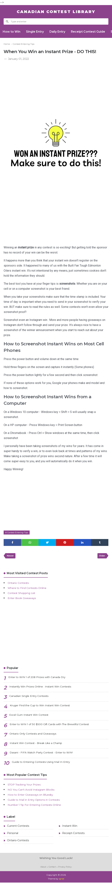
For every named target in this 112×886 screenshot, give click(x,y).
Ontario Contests (20, 584)
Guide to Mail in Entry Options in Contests (38, 801)
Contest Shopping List (23, 594)
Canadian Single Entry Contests (32, 698)
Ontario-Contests (17, 843)
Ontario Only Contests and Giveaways (36, 735)
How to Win (12, 31)
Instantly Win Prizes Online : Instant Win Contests (45, 688)
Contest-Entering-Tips (19, 532)
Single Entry (37, 31)
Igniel (61, 882)
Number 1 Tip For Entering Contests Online (39, 806)
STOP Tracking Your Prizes (27, 786)
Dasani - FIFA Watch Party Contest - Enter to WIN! (46, 754)
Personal (12, 835)
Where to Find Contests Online (30, 589)
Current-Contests (17, 827)
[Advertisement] (56, 88)
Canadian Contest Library (56, 11)
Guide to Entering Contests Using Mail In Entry (46, 764)
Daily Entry (61, 31)
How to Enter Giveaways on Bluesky (34, 796)
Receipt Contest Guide (94, 31)
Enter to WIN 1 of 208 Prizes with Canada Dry (41, 679)
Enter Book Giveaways (24, 599)
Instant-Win (69, 827)
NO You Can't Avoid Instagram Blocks (35, 791)
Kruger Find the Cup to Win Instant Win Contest (45, 707)
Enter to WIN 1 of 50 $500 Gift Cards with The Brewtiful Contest (56, 726)
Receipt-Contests (73, 835)
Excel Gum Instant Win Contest (32, 716)
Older (101, 557)
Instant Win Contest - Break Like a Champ (40, 745)
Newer (11, 557)
